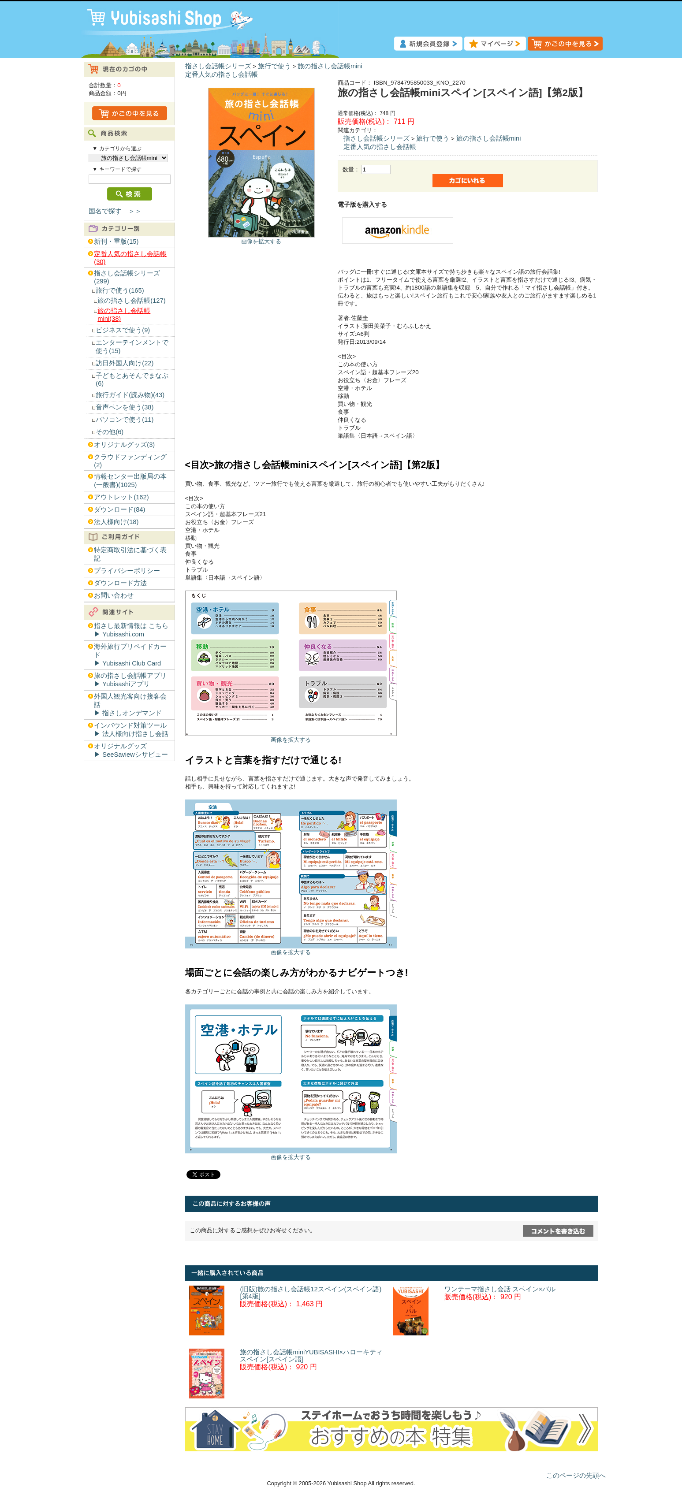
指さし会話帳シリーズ (218, 66)
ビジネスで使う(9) (123, 330)
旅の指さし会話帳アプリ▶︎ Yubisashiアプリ (130, 680)
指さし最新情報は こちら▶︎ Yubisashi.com (131, 630)
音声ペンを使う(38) (124, 407)
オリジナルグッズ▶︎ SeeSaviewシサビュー (131, 750)
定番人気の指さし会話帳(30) (130, 257)
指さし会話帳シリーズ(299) (127, 277)
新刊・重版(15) (116, 241)
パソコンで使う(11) (124, 419)
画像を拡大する (261, 241)
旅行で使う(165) (120, 290)
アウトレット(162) (121, 497)
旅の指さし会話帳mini (330, 66)
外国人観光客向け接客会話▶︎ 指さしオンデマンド (130, 705)
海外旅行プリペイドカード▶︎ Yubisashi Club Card (130, 655)
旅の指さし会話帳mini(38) (123, 314)
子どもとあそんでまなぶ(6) (132, 379)
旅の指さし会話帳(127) (131, 300)
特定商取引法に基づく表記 (130, 554)
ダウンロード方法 (120, 583)
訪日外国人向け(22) (124, 363)
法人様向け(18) (116, 521)
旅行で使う (274, 66)
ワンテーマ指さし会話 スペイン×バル (500, 1289)
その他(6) (109, 431)
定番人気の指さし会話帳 (221, 74)
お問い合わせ (114, 595)
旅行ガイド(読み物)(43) (130, 394)
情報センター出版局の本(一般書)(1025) (130, 480)
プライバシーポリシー (127, 570)
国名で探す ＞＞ (115, 211)
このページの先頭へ (576, 1475)
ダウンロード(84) (119, 509)
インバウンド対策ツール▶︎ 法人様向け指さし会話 (131, 729)
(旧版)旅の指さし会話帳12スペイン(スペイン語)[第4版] (310, 1293)
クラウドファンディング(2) (130, 461)
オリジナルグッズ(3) (124, 444)
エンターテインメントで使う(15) (132, 346)
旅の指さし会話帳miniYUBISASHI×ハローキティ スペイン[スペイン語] (311, 1356)
